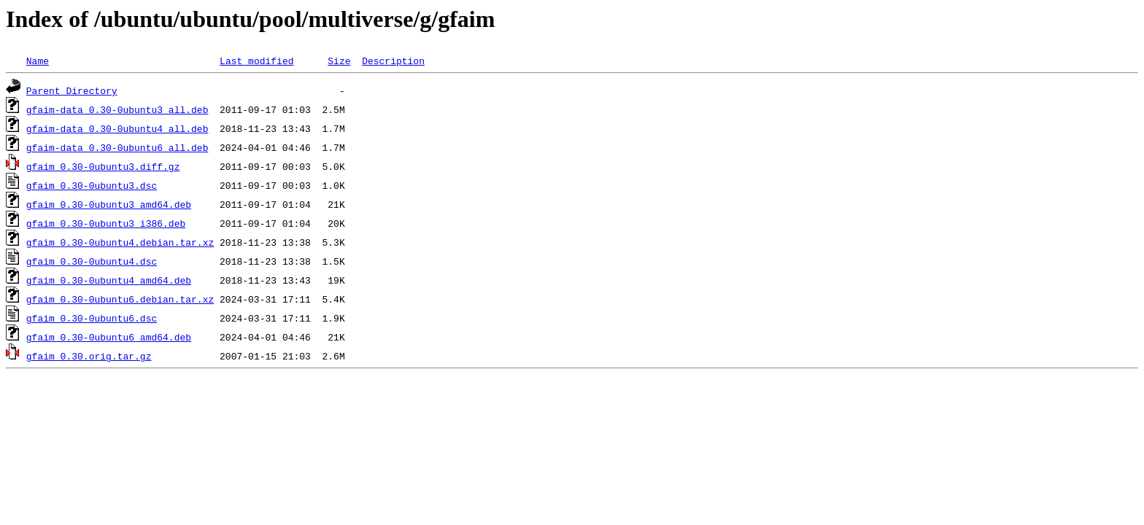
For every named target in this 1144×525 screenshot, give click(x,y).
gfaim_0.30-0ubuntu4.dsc (91, 261)
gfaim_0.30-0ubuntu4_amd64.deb (108, 280)
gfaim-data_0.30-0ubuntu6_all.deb (117, 147)
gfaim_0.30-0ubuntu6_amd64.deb (108, 336)
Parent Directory (71, 90)
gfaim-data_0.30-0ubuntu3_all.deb (117, 109)
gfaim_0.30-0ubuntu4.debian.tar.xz (120, 242)
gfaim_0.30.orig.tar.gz (89, 355)
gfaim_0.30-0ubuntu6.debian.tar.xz (120, 299)
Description (393, 60)
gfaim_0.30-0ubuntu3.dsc (91, 185)
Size (339, 60)
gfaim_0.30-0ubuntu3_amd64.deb (108, 204)
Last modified (256, 60)
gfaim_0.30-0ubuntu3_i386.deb (105, 223)
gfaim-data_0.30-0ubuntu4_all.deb (117, 128)
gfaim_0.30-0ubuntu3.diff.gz (103, 166)
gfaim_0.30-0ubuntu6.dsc (91, 317)
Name (37, 60)
